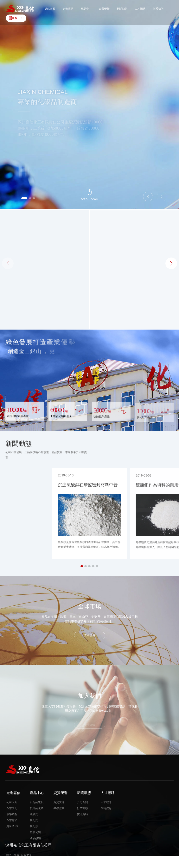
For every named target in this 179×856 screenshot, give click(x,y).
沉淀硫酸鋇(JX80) (45, 290)
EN (15, 18)
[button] (24, 198)
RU (21, 18)
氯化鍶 (134, 290)
